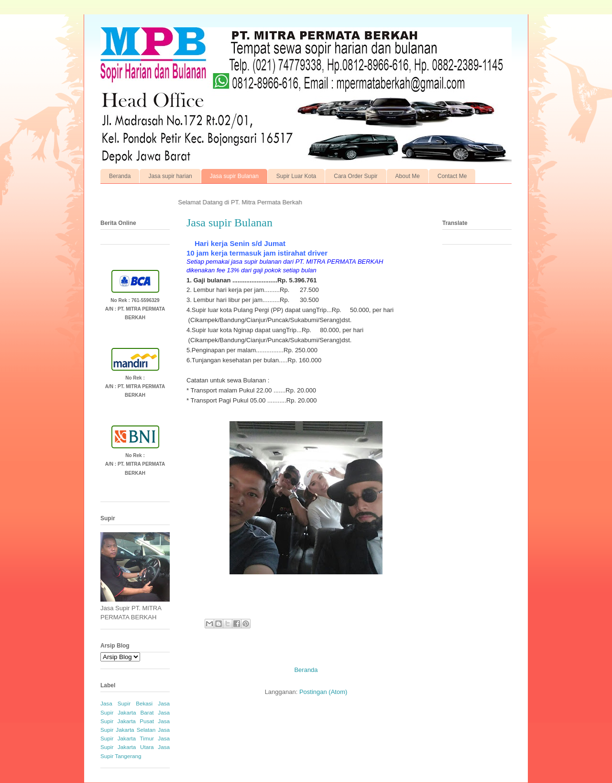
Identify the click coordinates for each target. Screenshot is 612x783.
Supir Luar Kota (296, 176)
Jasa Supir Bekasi (126, 703)
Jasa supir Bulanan (234, 176)
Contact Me (452, 176)
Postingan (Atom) (323, 691)
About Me (407, 176)
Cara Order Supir (355, 176)
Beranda (120, 176)
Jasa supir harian (170, 176)
